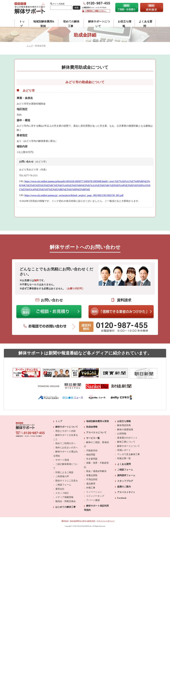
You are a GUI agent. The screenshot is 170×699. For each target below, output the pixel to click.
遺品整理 (90, 483)
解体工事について (126, 442)
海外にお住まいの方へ (66, 447)
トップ (29, 46)
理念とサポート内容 (65, 431)
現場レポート (124, 450)
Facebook (122, 498)
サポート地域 (62, 460)
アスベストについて (96, 432)
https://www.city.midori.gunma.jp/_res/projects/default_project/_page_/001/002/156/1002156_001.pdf (74, 195)
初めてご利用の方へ (65, 443)
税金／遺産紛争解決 (96, 471)
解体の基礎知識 (125, 429)
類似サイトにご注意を (66, 480)
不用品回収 (91, 479)
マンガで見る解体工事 (128, 454)
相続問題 (90, 454)
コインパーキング (95, 496)
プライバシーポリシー (106, 521)
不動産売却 (91, 450)
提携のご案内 (124, 486)
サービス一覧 (93, 438)
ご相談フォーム (63, 484)
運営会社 (59, 489)
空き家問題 (91, 459)
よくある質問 (124, 464)
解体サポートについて (66, 427)
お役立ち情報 (124, 421)
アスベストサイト (126, 492)
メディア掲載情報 (64, 497)
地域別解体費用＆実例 (97, 421)
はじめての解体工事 (65, 507)
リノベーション (94, 492)
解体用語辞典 (124, 425)
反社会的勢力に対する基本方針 (82, 521)
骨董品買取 (91, 475)
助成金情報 (91, 427)
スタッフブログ (125, 481)
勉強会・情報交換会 (65, 501)
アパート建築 (93, 500)
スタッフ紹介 (62, 493)
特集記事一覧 (124, 458)
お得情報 (121, 433)
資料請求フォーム (126, 475)
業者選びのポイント (127, 438)
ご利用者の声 (62, 476)
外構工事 (90, 488)
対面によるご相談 (64, 472)
